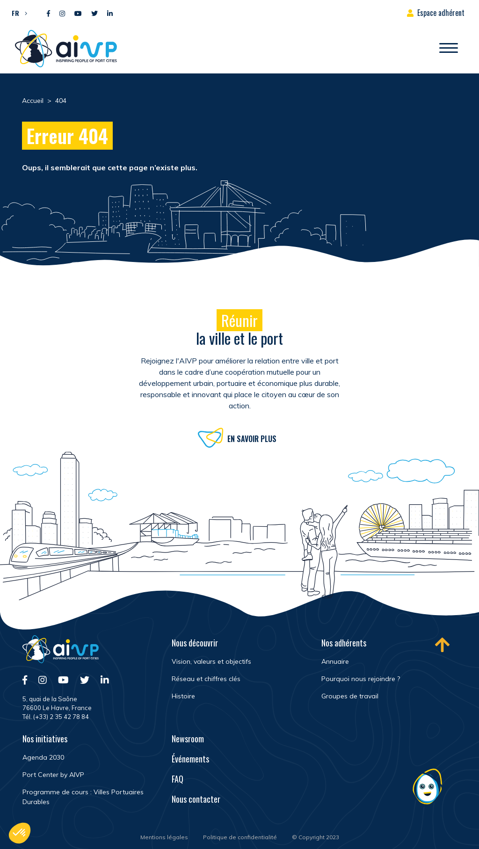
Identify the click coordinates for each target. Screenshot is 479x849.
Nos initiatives (44, 739)
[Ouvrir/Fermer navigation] (448, 49)
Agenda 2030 (43, 757)
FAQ (177, 779)
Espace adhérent (440, 12)
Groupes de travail (349, 696)
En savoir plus (251, 440)
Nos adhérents (343, 643)
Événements (190, 759)
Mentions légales (164, 837)
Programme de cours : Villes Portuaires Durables (83, 797)
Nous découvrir (195, 643)
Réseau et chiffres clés (206, 679)
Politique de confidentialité (240, 837)
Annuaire (335, 661)
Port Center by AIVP (53, 774)
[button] (17, 12)
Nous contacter (196, 799)
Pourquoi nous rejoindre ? (360, 679)
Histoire (183, 696)
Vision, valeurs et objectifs (211, 661)
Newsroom (188, 739)
